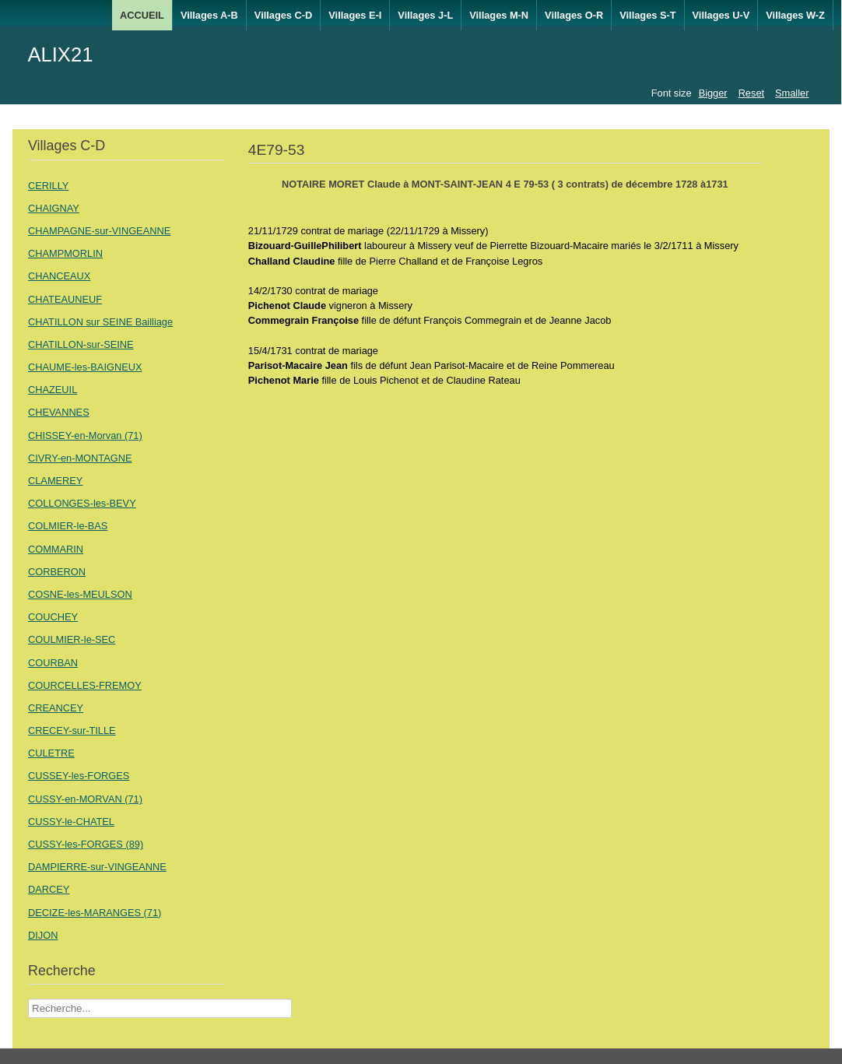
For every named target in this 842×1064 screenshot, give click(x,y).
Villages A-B (209, 15)
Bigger (713, 93)
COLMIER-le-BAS (67, 526)
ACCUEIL (142, 15)
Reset (751, 93)
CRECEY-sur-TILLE (72, 730)
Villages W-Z (795, 15)
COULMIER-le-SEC (71, 639)
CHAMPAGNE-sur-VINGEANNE (99, 231)
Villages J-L (425, 15)
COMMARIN (55, 549)
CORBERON (57, 572)
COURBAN (53, 663)
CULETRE (51, 753)
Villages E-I (354, 15)
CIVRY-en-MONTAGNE (80, 458)
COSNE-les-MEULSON (80, 594)
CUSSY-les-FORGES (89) (85, 844)
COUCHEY (53, 617)
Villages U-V (721, 15)
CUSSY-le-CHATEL (71, 821)
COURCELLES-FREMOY (85, 685)
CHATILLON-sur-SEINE (81, 344)
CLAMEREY (55, 480)
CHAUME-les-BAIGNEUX (85, 367)
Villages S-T (647, 15)
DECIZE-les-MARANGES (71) (94, 912)
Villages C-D (283, 15)
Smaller (792, 93)
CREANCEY (55, 708)
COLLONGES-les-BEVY (82, 503)
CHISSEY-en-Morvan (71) (85, 435)
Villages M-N (498, 15)
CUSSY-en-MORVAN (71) (85, 799)
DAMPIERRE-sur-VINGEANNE (97, 867)
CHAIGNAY (53, 208)
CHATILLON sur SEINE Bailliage (100, 322)
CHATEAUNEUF (65, 299)
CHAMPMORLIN (65, 253)
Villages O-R (574, 15)
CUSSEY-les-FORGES (78, 775)
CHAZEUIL (52, 389)
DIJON (43, 935)
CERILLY (48, 185)
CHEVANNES (58, 412)
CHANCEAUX (59, 276)
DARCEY (48, 889)
